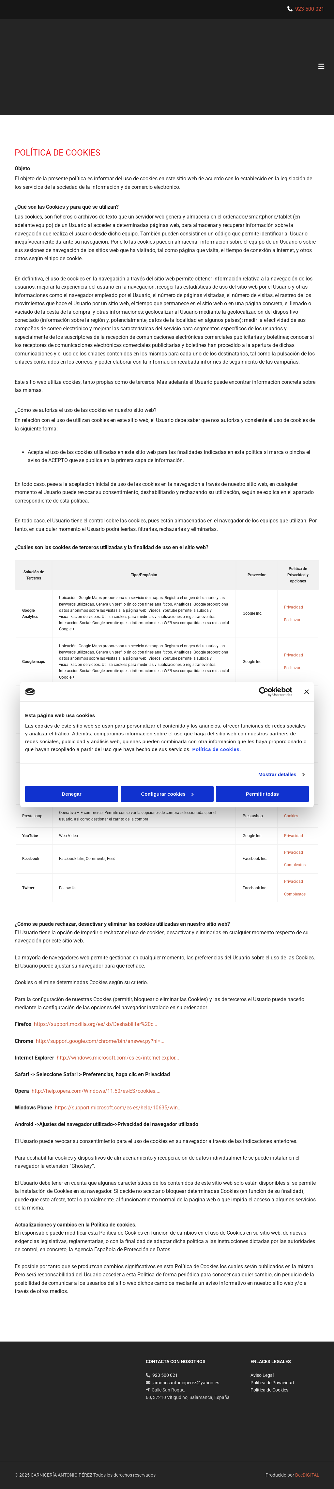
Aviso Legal (262, 1375)
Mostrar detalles (277, 774)
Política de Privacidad (272, 1382)
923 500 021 (309, 9)
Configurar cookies (167, 794)
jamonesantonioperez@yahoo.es (185, 1382)
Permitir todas (262, 794)
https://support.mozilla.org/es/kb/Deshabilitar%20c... (95, 1024)
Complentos (295, 865)
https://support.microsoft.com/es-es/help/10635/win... (118, 1108)
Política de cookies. (216, 749)
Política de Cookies (269, 1389)
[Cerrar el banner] (306, 691)
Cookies (291, 816)
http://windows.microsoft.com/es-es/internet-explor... (118, 1058)
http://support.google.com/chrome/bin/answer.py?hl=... (100, 1041)
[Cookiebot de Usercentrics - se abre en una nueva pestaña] (263, 692)
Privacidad (293, 607)
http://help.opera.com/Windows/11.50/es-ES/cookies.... (96, 1091)
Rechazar (292, 620)
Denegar (71, 794)
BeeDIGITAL (307, 1475)
